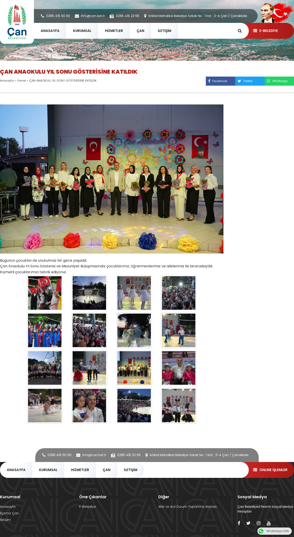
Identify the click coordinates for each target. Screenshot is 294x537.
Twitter (245, 81)
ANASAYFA (50, 30)
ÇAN (140, 30)
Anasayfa (7, 80)
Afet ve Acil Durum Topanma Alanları (187, 506)
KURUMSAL (82, 30)
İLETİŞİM (164, 30)
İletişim (5, 520)
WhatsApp (277, 81)
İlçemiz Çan (9, 513)
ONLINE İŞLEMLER (270, 469)
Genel (21, 80)
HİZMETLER (114, 30)
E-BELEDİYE (265, 30)
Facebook (217, 81)
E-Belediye (87, 506)
